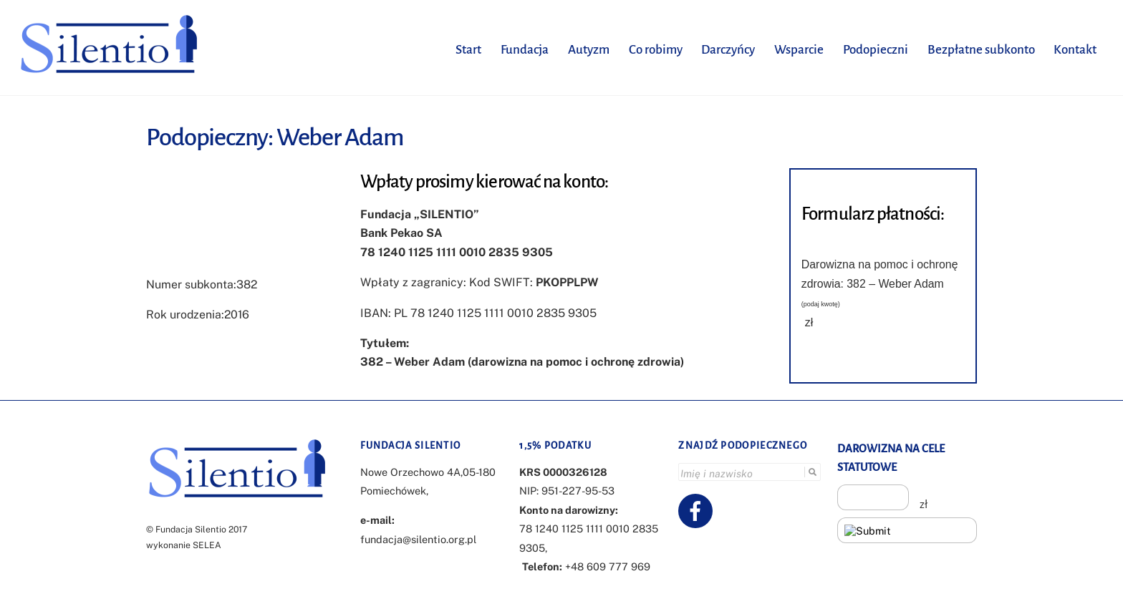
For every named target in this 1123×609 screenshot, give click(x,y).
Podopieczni (873, 49)
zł (809, 322)
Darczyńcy (726, 49)
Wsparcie (796, 49)
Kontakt (1073, 49)
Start (466, 49)
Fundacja (522, 49)
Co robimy (653, 49)
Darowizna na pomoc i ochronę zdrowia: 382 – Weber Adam (880, 283)
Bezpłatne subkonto (979, 49)
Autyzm (586, 49)
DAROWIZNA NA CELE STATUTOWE (891, 457)
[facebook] (698, 509)
